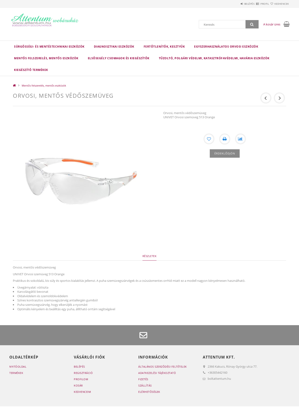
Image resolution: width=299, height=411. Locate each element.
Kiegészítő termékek (31, 70)
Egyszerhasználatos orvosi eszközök (226, 47)
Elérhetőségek (149, 392)
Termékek (16, 373)
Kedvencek (279, 3)
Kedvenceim (82, 392)
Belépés (236, 3)
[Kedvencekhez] (208, 139)
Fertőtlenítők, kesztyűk (164, 47)
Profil (256, 3)
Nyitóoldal (17, 366)
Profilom (81, 379)
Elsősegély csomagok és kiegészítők (119, 58)
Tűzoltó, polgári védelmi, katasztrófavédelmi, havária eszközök (214, 58)
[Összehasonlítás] (240, 139)
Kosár (78, 385)
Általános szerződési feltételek (162, 366)
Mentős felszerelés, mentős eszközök (46, 58)
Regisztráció (83, 373)
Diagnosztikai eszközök (114, 47)
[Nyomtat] (224, 139)
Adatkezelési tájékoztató (157, 373)
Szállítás (145, 385)
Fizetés (143, 379)
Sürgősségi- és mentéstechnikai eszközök (49, 47)
